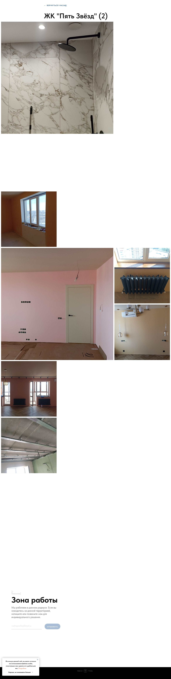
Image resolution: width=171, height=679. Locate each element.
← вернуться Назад (55, 5)
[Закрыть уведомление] (38, 660)
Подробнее (22, 668)
